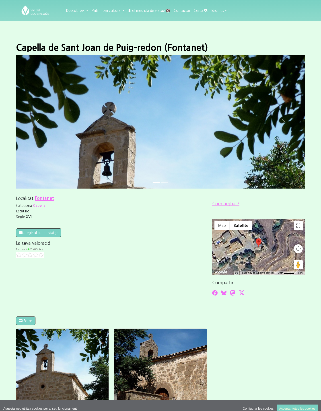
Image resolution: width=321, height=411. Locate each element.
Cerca (201, 10)
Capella (39, 205)
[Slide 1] (164, 182)
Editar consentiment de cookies (238, 372)
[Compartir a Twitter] (241, 293)
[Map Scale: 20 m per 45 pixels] (286, 273)
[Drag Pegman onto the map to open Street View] (298, 264)
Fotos (26, 321)
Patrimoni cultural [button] (106, 10)
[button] (258, 242)
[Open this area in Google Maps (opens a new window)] (220, 272)
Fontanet (44, 198)
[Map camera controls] (298, 248)
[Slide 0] (156, 182)
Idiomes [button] (217, 10)
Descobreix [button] (75, 10)
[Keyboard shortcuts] (236, 273)
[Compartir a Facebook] (215, 293)
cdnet (247, 378)
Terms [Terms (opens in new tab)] (300, 273)
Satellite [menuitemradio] (240, 225)
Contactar (182, 10)
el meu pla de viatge (149, 10)
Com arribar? (225, 203)
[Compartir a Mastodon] (232, 293)
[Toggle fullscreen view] (298, 225)
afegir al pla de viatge (38, 232)
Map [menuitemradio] (222, 225)
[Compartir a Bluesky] (223, 293)
